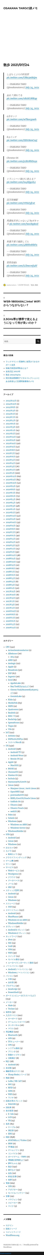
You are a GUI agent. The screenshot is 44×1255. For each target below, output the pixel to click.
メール (11, 884)
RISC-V (11, 716)
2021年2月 (10, 470)
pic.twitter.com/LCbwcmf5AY (22, 265)
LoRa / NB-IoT (15, 1081)
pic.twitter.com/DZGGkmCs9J (22, 140)
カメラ (8, 851)
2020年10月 (11, 483)
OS (7, 745)
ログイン (9, 1225)
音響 (8, 1196)
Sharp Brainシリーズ (17, 1074)
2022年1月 (10, 433)
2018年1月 (10, 588)
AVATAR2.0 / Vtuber (17, 1140)
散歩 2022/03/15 (13, 375)
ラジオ (11, 1097)
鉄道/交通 (12, 1176)
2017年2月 (10, 608)
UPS (10, 1045)
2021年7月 (10, 453)
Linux (10, 785)
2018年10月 (11, 562)
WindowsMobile (15, 831)
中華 (10, 979)
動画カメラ (12, 854)
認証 (10, 887)
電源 (8, 1183)
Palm (10, 814)
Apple (10, 666)
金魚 (10, 1173)
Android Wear (16, 755)
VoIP (10, 946)
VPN (10, 949)
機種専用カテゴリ (13, 1071)
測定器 (11, 1130)
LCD (10, 1117)
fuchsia (11, 778)
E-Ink (11, 1114)
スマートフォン (12, 910)
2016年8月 (10, 614)
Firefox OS (13, 775)
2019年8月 (10, 529)
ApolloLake (15, 683)
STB (8, 834)
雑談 (36, 285)
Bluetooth (12, 1035)
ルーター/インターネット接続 (20, 962)
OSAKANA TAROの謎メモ (20, 8)
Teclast (11, 1009)
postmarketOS (17, 795)
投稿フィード (11, 1229)
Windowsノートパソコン (19, 972)
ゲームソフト (13, 1150)
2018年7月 (10, 571)
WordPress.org (12, 1235)
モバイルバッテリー (16, 1193)
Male (10, 1005)
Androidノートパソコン (18, 969)
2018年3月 (10, 585)
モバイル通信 (13, 959)
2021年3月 (10, 466)
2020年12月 (11, 476)
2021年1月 (10, 473)
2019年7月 (10, 532)
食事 (10, 1180)
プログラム (10, 986)
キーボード (12, 1018)
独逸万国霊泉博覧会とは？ (17, 368)
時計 (8, 1061)
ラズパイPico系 (14, 742)
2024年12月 (11, 400)
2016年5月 (10, 624)
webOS (13, 811)
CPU (8, 647)
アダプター (12, 1189)
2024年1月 (10, 414)
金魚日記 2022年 (13, 371)
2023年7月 (10, 417)
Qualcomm (13, 709)
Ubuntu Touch (17, 808)
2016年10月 (11, 611)
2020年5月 (10, 499)
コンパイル (12, 1153)
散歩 (32, 285)
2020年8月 (10, 489)
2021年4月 (10, 463)
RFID (10, 1087)
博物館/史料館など (16, 1160)
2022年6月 (10, 423)
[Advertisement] (22, 40)
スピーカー (12, 1203)
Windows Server (17, 828)
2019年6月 (10, 535)
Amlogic (12, 663)
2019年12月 (11, 516)
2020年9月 (10, 486)
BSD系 (11, 768)
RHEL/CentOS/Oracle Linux (23, 798)
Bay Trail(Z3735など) (20, 686)
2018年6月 (10, 575)
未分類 (8, 1068)
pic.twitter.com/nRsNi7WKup (22, 98)
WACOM (12, 1104)
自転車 (8, 1107)
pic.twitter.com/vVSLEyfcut (21, 203)
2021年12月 (11, 437)
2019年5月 (10, 539)
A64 (12, 657)
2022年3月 (10, 427)
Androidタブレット (16, 930)
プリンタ (12, 1051)
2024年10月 (11, 404)
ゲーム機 (9, 861)
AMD (10, 660)
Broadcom (13, 670)
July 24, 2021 (32, 87)
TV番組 (11, 1147)
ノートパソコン (12, 966)
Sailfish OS (15, 801)
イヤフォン (12, 1199)
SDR (10, 1091)
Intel (10, 680)
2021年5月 (10, 460)
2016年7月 (10, 618)
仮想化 (8, 1012)
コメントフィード (13, 1232)
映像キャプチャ (14, 1055)
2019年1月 (10, 552)
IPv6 (10, 939)
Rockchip (12, 719)
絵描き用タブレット (14, 1101)
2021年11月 (10, 440)
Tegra (10, 726)
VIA (9, 729)
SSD (10, 907)
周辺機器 (9, 1032)
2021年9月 (10, 447)
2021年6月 (10, 456)
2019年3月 (10, 545)
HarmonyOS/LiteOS (17, 782)
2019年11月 (11, 519)
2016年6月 (10, 621)
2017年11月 (10, 591)
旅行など (12, 1170)
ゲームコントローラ (16, 1022)
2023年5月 (10, 420)
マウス (11, 1028)
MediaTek (12, 703)
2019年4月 (10, 542)
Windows (12, 821)
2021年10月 (11, 443)
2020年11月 (11, 479)
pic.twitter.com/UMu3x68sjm (22, 77)
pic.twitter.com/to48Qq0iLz (21, 182)
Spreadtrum (13, 722)
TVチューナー (14, 1041)
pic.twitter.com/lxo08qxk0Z (24, 223)
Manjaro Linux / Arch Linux (23, 788)
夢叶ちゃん (12, 1163)
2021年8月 (10, 450)
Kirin (10, 699)
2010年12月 (11, 627)
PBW (10, 1143)
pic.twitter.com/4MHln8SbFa (22, 244)
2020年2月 (10, 509)
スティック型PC (12, 890)
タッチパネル (13, 1025)
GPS (10, 1038)
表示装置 (9, 1110)
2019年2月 (10, 548)
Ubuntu (13, 805)
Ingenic (11, 676)
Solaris (11, 818)
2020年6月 (10, 496)
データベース (13, 880)
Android (12, 749)
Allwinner (12, 653)
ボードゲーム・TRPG (17, 1157)
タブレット (10, 926)
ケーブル (12, 1127)
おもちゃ (9, 847)
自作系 (11, 982)
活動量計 (12, 1058)
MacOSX (14, 765)
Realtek (11, 713)
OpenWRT (15, 791)
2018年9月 (10, 565)
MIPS (10, 706)
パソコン (9, 976)
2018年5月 (10, 578)
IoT (7, 732)
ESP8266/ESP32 (15, 739)
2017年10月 (11, 594)
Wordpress (13, 874)
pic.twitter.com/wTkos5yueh (21, 119)
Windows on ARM (18, 824)
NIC (9, 943)
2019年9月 (10, 525)
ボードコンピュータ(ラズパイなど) (21, 995)
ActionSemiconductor (18, 650)
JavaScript (12, 989)
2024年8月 (10, 407)
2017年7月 (10, 601)
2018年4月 (10, 581)
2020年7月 (10, 493)
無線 (8, 1078)
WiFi (10, 953)
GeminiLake (16, 696)
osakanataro (11, 285)
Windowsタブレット (17, 933)
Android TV (15, 752)
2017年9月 (10, 598)
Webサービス (14, 870)
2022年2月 (10, 430)
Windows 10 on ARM (17, 920)
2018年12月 (11, 555)
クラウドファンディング (16, 857)
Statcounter (5, 1253)
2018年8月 (10, 568)
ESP (10, 673)
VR (9, 1120)
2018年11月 (10, 558)
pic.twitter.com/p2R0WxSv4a (22, 161)
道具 (8, 1124)
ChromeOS (13, 772)
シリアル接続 (13, 1048)
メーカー (9, 1002)
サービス (9, 867)
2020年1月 (10, 512)
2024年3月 (10, 410)
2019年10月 (11, 522)
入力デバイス (11, 1015)
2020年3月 (10, 506)
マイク (11, 1206)
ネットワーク (11, 936)
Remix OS (14, 759)
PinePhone (13, 916)
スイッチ (12, 956)
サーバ (8, 864)
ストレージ (10, 903)
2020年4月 (10, 502)
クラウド (12, 877)
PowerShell (13, 992)
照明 (10, 1133)
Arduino (12, 736)
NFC (10, 1084)
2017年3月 (10, 604)
